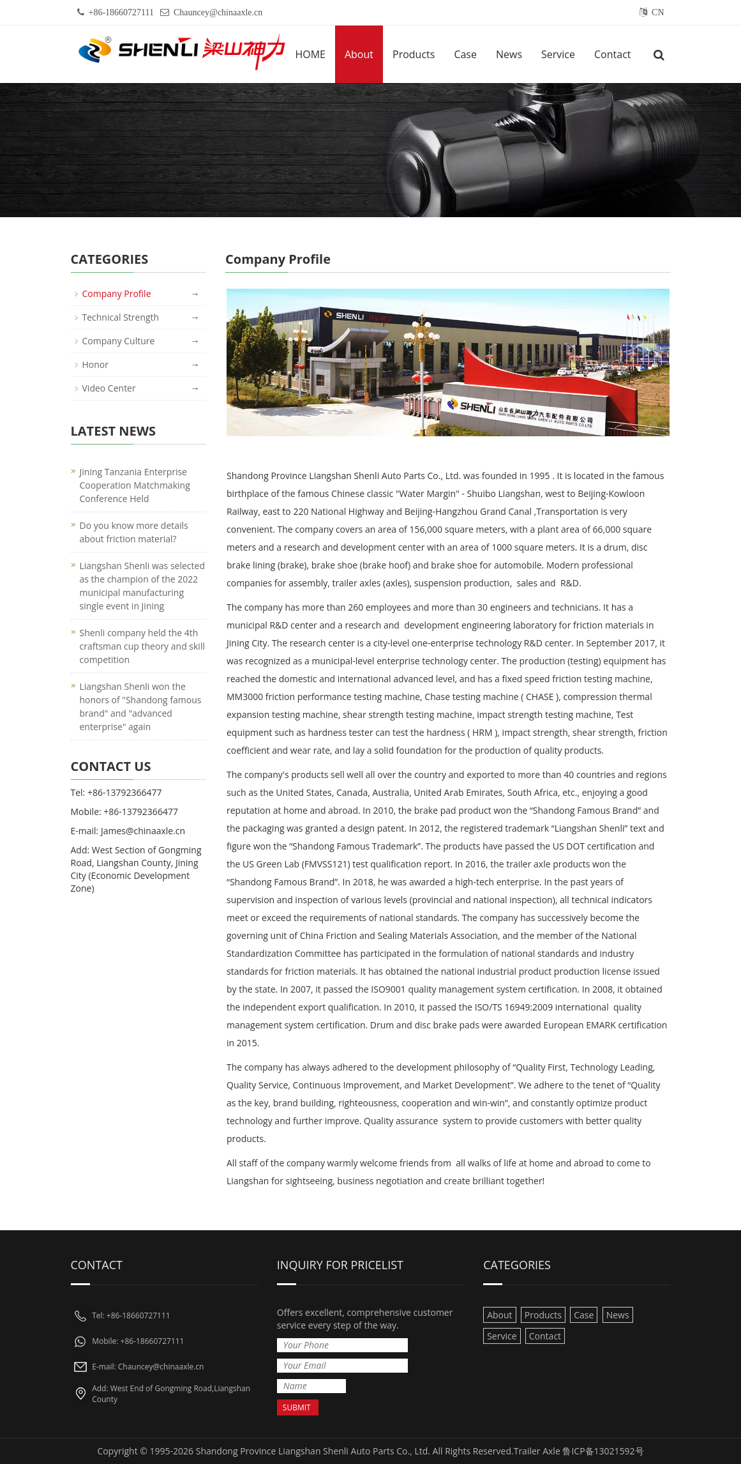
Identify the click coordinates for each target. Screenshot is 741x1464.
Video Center (109, 388)
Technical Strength (121, 317)
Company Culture (118, 341)
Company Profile (116, 293)
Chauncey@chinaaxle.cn (218, 12)
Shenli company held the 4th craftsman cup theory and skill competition (142, 646)
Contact (612, 54)
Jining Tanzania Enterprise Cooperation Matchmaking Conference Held (135, 485)
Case (465, 54)
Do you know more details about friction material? (134, 532)
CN (658, 12)
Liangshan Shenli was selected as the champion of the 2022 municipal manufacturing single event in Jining (142, 586)
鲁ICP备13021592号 (602, 1451)
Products (414, 54)
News (509, 54)
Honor (95, 364)
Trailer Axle (537, 1451)
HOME (310, 54)
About (359, 54)
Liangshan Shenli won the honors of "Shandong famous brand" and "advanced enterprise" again (141, 706)
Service (558, 54)
